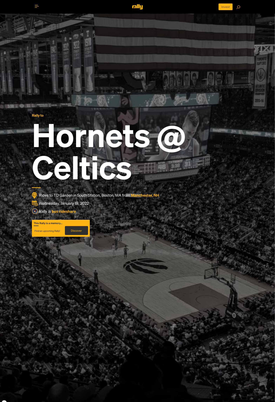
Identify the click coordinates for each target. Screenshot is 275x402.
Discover (76, 230)
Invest (225, 7)
